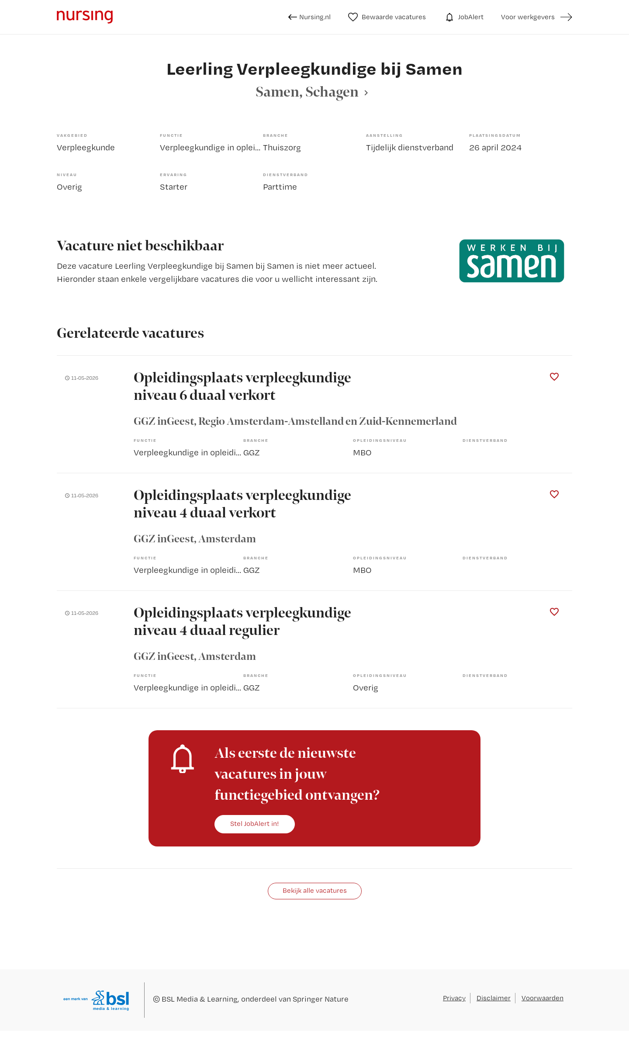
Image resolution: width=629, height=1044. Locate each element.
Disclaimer (494, 998)
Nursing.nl (309, 17)
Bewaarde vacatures (387, 17)
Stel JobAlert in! (254, 823)
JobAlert (463, 17)
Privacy (454, 998)
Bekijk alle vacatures (315, 890)
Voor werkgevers (528, 17)
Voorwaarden (542, 998)
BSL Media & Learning (200, 998)
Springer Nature (321, 998)
